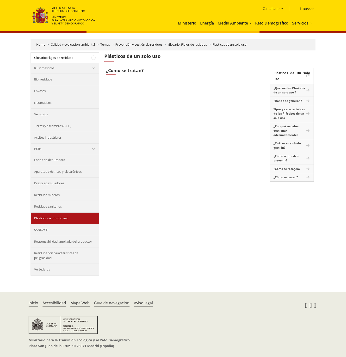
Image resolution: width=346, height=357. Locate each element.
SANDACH (41, 230)
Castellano (271, 8)
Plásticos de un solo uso (229, 44)
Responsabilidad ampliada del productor (63, 241)
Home (40, 44)
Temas (105, 44)
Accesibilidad (54, 303)
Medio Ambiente (233, 23)
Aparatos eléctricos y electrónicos (58, 171)
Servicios (300, 23)
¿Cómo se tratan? (285, 177)
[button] (251, 23)
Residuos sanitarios (48, 206)
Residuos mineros (47, 195)
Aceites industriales (48, 137)
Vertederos (42, 269)
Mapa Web (80, 303)
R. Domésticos (44, 68)
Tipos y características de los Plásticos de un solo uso (289, 113)
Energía (207, 23)
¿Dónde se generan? (287, 101)
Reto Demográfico (271, 23)
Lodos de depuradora (49, 160)
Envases (40, 91)
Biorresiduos (43, 79)
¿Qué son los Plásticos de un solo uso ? (289, 90)
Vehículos (41, 114)
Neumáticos (42, 102)
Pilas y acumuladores (49, 183)
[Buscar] (305, 8)
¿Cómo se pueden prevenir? (286, 158)
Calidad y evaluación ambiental (73, 44)
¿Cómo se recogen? (286, 169)
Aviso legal (143, 303)
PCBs (37, 149)
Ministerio (187, 23)
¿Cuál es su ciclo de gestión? (287, 145)
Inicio (33, 303)
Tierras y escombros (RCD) (52, 126)
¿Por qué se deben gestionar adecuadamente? (286, 130)
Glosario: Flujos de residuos (187, 44)
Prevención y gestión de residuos (138, 44)
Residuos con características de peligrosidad (56, 255)
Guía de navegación (112, 303)
